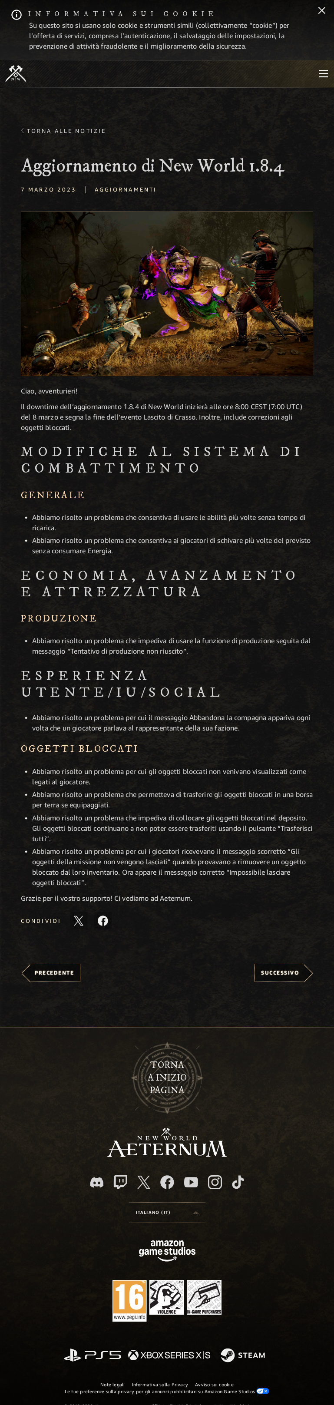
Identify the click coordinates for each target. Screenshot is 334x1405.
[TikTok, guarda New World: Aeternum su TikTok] (238, 1182)
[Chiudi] (321, 11)
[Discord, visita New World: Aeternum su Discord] (97, 1182)
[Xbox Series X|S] (169, 1355)
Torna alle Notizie (66, 130)
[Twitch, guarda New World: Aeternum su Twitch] (120, 1182)
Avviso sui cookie (214, 1384)
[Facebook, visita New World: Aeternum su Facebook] (167, 1182)
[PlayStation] (92, 1355)
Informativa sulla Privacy (160, 1384)
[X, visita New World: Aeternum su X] (143, 1182)
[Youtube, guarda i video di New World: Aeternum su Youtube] (191, 1182)
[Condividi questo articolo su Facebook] (103, 920)
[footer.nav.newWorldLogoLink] (167, 1154)
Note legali (112, 1384)
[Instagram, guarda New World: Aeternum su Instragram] (215, 1182)
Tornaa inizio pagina (167, 1077)
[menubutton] (323, 74)
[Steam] (244, 1356)
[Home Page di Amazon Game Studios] (167, 1251)
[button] (167, 294)
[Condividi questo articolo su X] (78, 920)
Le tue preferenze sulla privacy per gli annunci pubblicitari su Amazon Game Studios (167, 1391)
